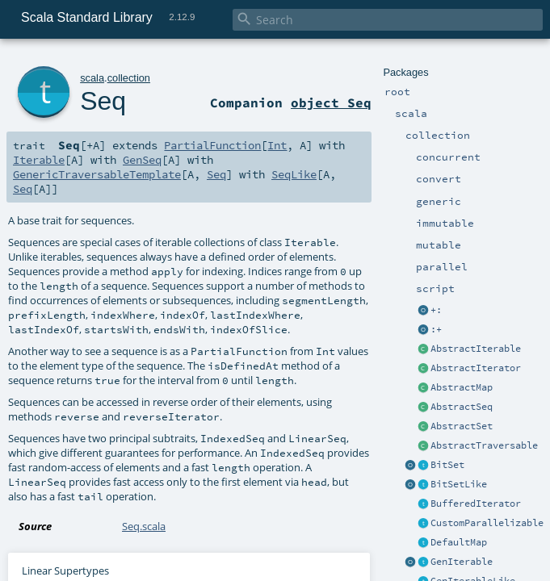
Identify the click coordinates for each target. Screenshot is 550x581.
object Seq (331, 102)
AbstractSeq (461, 406)
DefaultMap (458, 542)
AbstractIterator (475, 368)
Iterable (39, 160)
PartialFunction (212, 145)
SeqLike (294, 174)
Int (277, 145)
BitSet (447, 464)
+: (436, 310)
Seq (103, 100)
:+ (436, 329)
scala (92, 78)
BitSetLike (458, 484)
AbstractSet (461, 426)
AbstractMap (461, 387)
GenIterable (461, 561)
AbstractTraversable (484, 445)
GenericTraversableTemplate (97, 174)
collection (128, 78)
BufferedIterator (475, 503)
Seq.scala (144, 526)
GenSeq (142, 160)
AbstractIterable (475, 348)
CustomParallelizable (487, 523)
